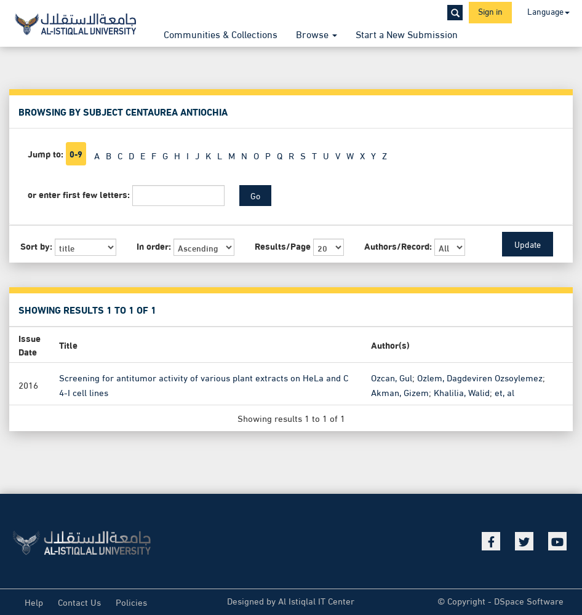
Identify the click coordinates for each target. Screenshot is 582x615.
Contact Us (79, 601)
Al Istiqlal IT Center (316, 600)
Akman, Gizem (400, 391)
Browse (316, 33)
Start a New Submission (407, 33)
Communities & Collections (220, 33)
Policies (131, 601)
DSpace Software (529, 600)
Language (548, 10)
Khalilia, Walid (462, 391)
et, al (504, 391)
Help (34, 601)
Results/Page (283, 245)
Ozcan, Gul (391, 377)
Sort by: (36, 245)
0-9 (76, 154)
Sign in (490, 10)
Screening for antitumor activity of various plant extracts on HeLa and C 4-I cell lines (203, 384)
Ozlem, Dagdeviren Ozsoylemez (480, 377)
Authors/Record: (398, 245)
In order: (154, 245)
